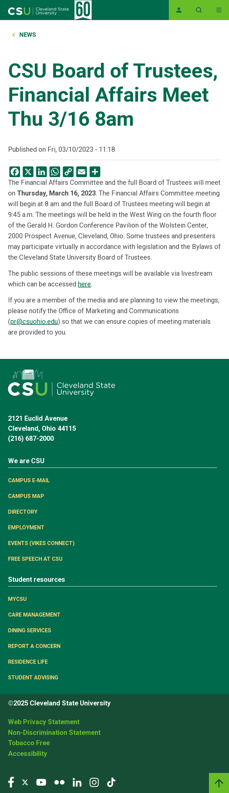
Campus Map (26, 496)
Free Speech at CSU (35, 559)
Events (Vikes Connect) (41, 543)
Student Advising (33, 677)
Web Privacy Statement (44, 722)
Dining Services (29, 630)
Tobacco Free (29, 743)
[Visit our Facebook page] (11, 782)
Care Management (34, 615)
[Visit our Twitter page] (25, 782)
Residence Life (28, 662)
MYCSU (17, 599)
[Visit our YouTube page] (41, 782)
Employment (26, 527)
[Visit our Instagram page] (94, 782)
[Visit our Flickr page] (59, 782)
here (84, 284)
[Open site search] (199, 10)
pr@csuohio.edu (34, 321)
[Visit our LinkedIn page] (77, 782)
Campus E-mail (29, 480)
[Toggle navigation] (219, 10)
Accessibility (27, 754)
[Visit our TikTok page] (111, 782)
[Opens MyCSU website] (179, 10)
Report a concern (34, 646)
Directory (22, 512)
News (27, 34)
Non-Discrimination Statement (54, 733)
